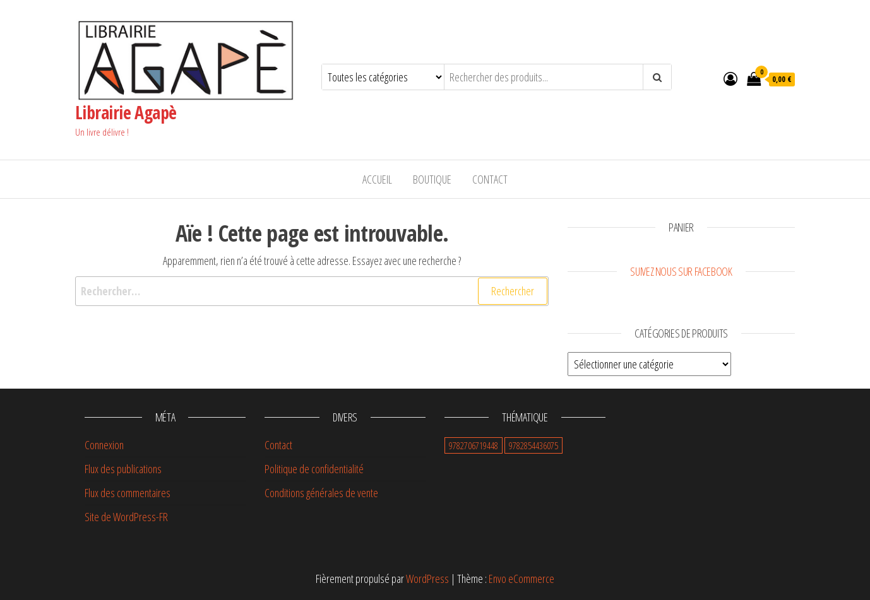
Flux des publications (123, 468)
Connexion (104, 444)
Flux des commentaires (127, 492)
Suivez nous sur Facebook (681, 271)
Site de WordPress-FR (126, 516)
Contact (490, 179)
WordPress (427, 578)
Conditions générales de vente (321, 492)
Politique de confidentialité (314, 468)
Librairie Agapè (126, 112)
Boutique (432, 179)
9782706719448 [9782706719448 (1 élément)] (473, 445)
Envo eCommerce (521, 578)
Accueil (377, 179)
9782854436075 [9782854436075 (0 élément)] (533, 445)
